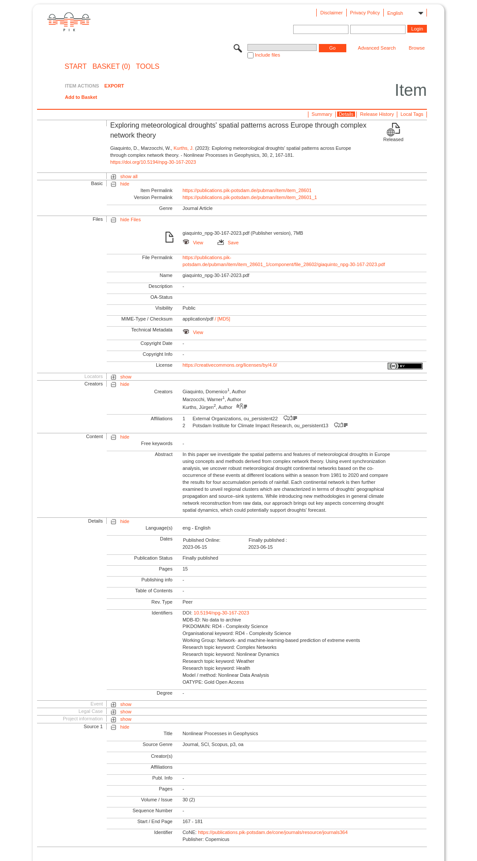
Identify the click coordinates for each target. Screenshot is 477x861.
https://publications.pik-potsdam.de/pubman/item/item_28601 (247, 190)
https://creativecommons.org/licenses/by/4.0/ (230, 365)
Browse (417, 48)
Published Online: (201, 540)
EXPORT (114, 85)
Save (228, 242)
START (75, 66)
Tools (147, 66)
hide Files (130, 219)
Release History (377, 114)
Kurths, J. (183, 148)
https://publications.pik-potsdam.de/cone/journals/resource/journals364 (273, 832)
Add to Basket (81, 97)
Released (393, 139)
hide (124, 183)
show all (129, 176)
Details (346, 114)
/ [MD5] (221, 318)
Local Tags (411, 114)
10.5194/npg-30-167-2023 (221, 612)
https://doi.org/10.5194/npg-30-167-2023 (153, 162)
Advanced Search (377, 48)
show (126, 376)
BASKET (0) (111, 66)
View (193, 242)
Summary (321, 114)
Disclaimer (331, 12)
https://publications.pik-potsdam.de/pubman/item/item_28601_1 (250, 197)
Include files (267, 54)
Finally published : (268, 540)
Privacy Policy (365, 12)
